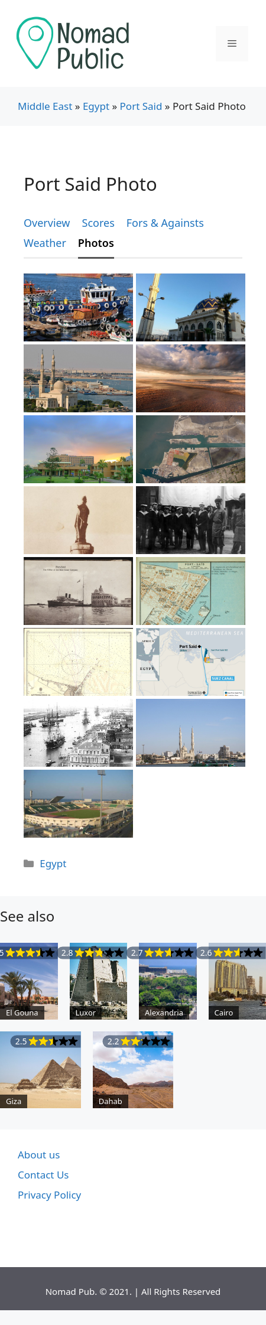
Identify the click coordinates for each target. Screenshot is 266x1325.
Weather (45, 243)
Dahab (110, 1101)
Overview (47, 223)
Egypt (96, 106)
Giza (13, 1101)
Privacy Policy (49, 1195)
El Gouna (22, 1012)
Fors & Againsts (165, 223)
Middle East (45, 106)
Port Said (141, 106)
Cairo (224, 1012)
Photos (96, 243)
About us (39, 1154)
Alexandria (164, 1012)
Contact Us (43, 1174)
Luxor (86, 1012)
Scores (98, 223)
